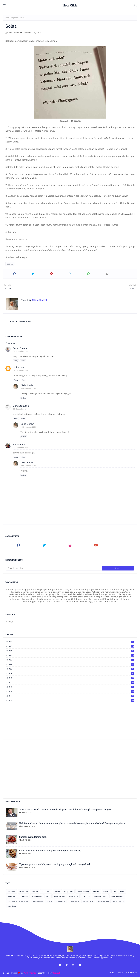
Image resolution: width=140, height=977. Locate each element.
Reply (16, 361)
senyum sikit (118, 901)
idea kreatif (37, 896)
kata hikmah (59, 896)
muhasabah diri (100, 896)
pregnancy (60, 901)
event (122, 891)
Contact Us (131, 973)
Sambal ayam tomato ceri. (33, 836)
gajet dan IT (13, 896)
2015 (70, 691)
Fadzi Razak (20, 348)
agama (15, 18)
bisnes (57, 891)
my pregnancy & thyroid (18, 901)
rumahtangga (103, 901)
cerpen (96, 891)
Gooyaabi (56, 973)
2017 (70, 682)
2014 (70, 696)
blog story (68, 891)
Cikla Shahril (13, 32)
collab (106, 891)
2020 (70, 669)
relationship (88, 901)
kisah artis (73, 896)
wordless (12, 906)
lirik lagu (85, 896)
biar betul (46, 891)
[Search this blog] (54, 568)
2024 (70, 651)
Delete (22, 361)
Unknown (18, 367)
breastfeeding (83, 891)
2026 (70, 642)
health (25, 896)
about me (23, 891)
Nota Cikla (70, 5)
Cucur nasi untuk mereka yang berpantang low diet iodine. (50, 850)
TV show (11, 891)
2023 (70, 655)
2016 (70, 687)
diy (114, 891)
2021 (70, 664)
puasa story (74, 901)
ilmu (48, 896)
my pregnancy (117, 896)
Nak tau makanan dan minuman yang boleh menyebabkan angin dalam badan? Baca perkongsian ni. (73, 823)
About (120, 973)
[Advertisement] (70, 769)
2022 (70, 660)
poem (49, 901)
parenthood (37, 901)
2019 (70, 673)
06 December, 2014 (20, 351)
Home (8, 18)
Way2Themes (29, 973)
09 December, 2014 (20, 448)
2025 (70, 646)
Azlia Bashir (20, 444)
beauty (35, 891)
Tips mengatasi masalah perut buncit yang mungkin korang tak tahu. (56, 864)
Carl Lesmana (21, 405)
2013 (70, 700)
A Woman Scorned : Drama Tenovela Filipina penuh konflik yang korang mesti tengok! (65, 809)
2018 (70, 678)
